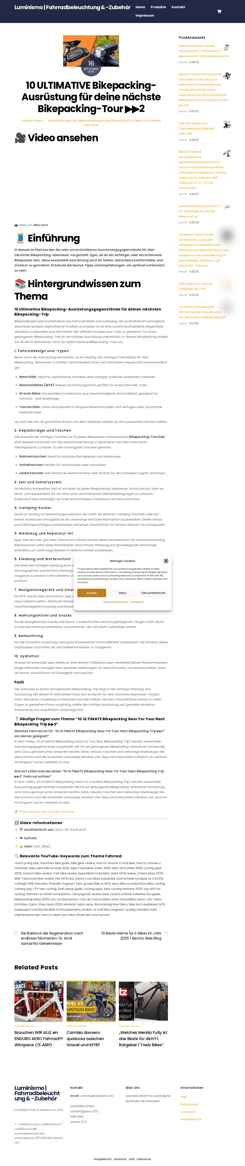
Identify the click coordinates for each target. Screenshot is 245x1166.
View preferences (153, 593)
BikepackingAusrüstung (94, 121)
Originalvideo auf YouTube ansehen (47, 811)
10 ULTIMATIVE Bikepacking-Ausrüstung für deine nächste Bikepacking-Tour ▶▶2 (91, 96)
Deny (122, 593)
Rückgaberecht (191, 1119)
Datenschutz (190, 1104)
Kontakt (178, 7)
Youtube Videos (32, 121)
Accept (92, 593)
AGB (183, 1097)
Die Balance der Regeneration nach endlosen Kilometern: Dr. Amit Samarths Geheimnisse (52, 938)
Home (140, 7)
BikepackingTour (122, 121)
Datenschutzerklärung (116, 601)
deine (139, 121)
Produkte (158, 7)
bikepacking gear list (62, 121)
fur (146, 121)
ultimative (91, 125)
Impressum (136, 601)
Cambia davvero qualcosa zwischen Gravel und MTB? (85, 1039)
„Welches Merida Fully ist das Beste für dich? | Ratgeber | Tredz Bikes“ (143, 1039)
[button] (166, 561)
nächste (154, 121)
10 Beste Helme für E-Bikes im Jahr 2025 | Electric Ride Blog (131, 936)
